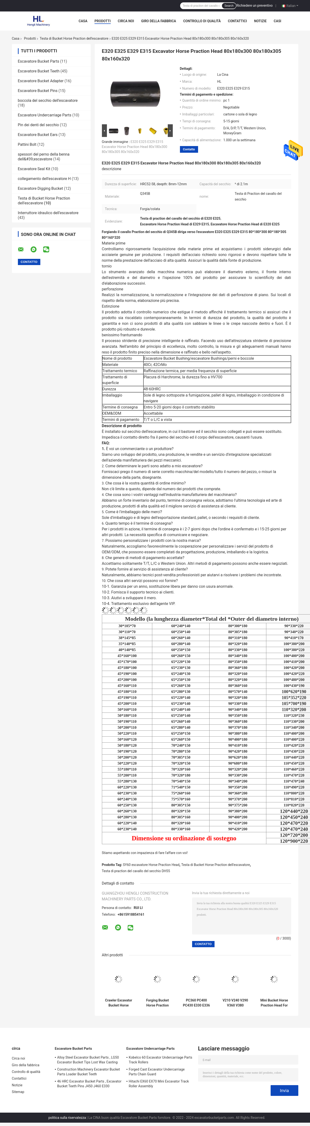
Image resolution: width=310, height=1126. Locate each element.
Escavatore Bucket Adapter (41, 81)
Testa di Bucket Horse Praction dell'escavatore (74, 38)
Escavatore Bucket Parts (38, 61)
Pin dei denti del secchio (38, 125)
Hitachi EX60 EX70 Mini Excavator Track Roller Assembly (159, 1083)
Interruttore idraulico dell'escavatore (48, 213)
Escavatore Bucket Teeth (39, 71)
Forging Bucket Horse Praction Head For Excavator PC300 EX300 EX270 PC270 (157, 1002)
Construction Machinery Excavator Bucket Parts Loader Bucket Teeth (88, 1071)
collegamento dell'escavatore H (44, 178)
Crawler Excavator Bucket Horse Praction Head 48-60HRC (118, 1002)
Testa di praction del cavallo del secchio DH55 (136, 871)
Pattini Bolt (27, 144)
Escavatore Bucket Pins (38, 90)
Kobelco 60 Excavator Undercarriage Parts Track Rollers (160, 1059)
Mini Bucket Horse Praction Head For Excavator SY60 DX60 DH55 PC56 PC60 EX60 (274, 1002)
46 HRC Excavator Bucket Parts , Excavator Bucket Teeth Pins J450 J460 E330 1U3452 (89, 1084)
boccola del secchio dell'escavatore (48, 100)
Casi (277, 21)
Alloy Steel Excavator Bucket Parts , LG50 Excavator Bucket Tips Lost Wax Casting (88, 1059)
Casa (83, 21)
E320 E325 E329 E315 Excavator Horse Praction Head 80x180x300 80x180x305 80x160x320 (134, 147)
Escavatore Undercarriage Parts (45, 115)
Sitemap (18, 1092)
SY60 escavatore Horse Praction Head (151, 865)
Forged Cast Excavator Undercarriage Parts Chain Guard (157, 1071)
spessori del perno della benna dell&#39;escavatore (44, 156)
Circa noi (126, 21)
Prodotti (103, 21)
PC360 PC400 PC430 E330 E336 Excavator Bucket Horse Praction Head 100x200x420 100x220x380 (196, 1002)
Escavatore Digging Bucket (40, 188)
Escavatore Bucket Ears (38, 134)
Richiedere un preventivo (254, 5)
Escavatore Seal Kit (34, 169)
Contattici (237, 21)
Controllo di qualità (202, 21)
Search (228, 5)
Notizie (260, 21)
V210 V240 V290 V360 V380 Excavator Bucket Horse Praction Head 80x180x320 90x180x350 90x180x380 (235, 1002)
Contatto (189, 149)
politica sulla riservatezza (67, 1118)
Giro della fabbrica (158, 21)
